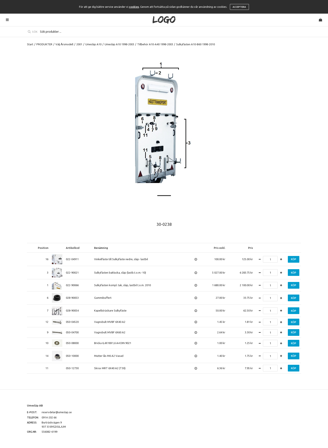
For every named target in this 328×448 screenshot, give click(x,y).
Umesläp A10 (93, 44)
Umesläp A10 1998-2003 (119, 44)
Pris (250, 247)
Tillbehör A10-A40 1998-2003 (155, 44)
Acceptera (239, 7)
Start (30, 44)
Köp (293, 259)
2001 (79, 44)
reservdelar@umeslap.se (57, 412)
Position (43, 247)
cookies (134, 6)
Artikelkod (72, 247)
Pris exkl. (219, 247)
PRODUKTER (44, 44)
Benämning (101, 247)
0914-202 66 (49, 417)
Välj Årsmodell (64, 44)
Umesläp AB (35, 405)
